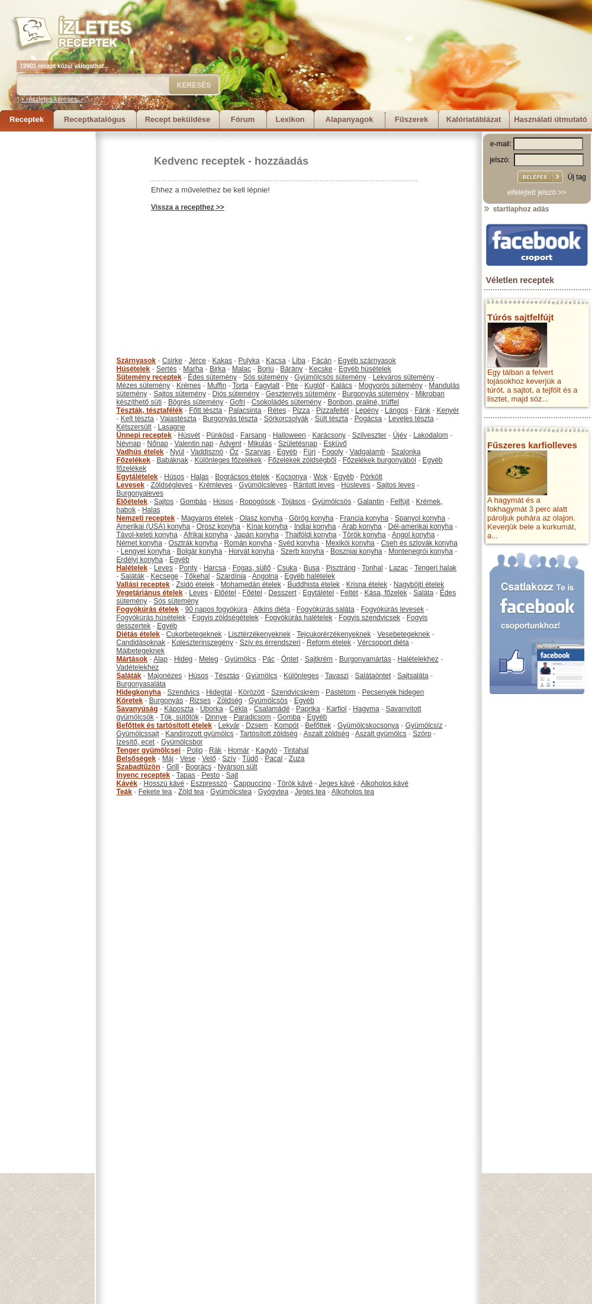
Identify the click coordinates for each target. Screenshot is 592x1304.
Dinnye (216, 717)
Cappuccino (252, 783)
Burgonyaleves (140, 493)
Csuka (287, 568)
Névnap (129, 443)
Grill (172, 767)
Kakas (222, 360)
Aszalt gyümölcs (381, 734)
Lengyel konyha (145, 551)
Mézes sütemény (143, 385)
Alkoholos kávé (384, 783)
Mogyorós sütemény (391, 385)
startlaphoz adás (516, 209)
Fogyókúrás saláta (326, 609)
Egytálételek (137, 477)
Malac (241, 369)
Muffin (216, 385)
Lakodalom (430, 435)
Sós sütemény (265, 377)
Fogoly (332, 452)
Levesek (130, 485)
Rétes (277, 410)
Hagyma (366, 709)
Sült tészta (331, 419)
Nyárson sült (238, 767)
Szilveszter (369, 435)
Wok (320, 477)
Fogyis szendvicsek (369, 618)
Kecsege (165, 576)
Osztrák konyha (193, 543)
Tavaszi (337, 676)
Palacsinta (245, 410)
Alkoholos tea (353, 792)
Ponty (188, 568)
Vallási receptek (143, 584)
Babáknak (172, 460)
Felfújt (400, 501)
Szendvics (184, 692)
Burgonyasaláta (141, 684)
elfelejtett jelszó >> (536, 192)
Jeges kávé (336, 783)
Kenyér (448, 410)
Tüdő (250, 758)
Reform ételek (329, 642)
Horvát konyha (251, 551)
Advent (230, 443)
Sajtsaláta (413, 676)
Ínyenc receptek (143, 775)
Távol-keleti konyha (147, 535)
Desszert (282, 593)
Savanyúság (137, 709)
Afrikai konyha (206, 535)
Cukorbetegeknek (194, 634)
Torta (241, 385)
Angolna (265, 576)
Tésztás (226, 676)
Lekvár (229, 725)
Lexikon (289, 119)
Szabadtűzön (138, 767)
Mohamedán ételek (251, 584)
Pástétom (341, 692)
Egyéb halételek (310, 576)
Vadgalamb (367, 452)
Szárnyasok (136, 360)
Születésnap (297, 443)
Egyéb (287, 452)
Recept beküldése (178, 119)
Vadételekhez (138, 667)
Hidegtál (219, 692)
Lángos (396, 410)
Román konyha (248, 543)
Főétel (252, 593)
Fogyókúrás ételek (148, 609)
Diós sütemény (236, 394)
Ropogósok (258, 501)
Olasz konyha (261, 518)
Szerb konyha (302, 551)
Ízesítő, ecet (136, 742)
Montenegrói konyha (420, 551)
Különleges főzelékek (228, 460)
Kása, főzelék (385, 593)
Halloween (289, 435)
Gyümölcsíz (424, 725)
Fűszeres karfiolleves (532, 445)
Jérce (197, 360)
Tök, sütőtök (179, 717)
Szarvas (258, 452)
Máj (167, 758)
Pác (268, 659)
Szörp (422, 734)
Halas (200, 477)
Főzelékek (133, 460)
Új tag (577, 177)
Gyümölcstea (231, 792)
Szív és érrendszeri (270, 642)
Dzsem (257, 725)
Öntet (289, 659)
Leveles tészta (411, 419)
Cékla (238, 709)
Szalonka (405, 452)
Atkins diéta (271, 609)
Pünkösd (220, 435)
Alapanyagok (350, 119)
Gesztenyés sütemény (301, 394)
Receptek (26, 119)
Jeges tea (310, 792)
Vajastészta (178, 419)
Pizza (301, 410)
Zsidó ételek (195, 584)
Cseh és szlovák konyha (419, 543)
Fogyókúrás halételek (298, 618)
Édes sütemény (212, 377)
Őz (234, 452)
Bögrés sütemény (195, 402)
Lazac (398, 568)
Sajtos (163, 501)
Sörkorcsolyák (286, 419)
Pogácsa (368, 419)
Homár (238, 750)
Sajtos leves (396, 485)
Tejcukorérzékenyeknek (334, 634)
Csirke (172, 360)
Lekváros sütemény (403, 377)
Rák (215, 750)
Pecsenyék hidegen (393, 692)
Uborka (211, 709)
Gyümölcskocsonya (368, 725)
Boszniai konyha (356, 551)
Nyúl (177, 452)
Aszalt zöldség (326, 734)
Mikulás (259, 443)
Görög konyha (311, 518)
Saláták (132, 576)
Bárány (291, 369)
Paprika (308, 709)
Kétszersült (134, 427)
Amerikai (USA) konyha (154, 526)
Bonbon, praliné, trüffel (363, 402)
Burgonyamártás (365, 659)
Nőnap (157, 443)
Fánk (422, 410)
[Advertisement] (47, 309)
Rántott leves (313, 485)
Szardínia (231, 576)
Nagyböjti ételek (419, 584)
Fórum (243, 119)
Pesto (210, 775)
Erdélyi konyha (140, 559)
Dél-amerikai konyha (420, 526)
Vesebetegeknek (403, 634)
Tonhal (372, 568)
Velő (208, 758)
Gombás (193, 501)
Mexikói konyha (350, 543)
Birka (218, 369)
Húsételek (133, 369)
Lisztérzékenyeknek (259, 634)
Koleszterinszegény (202, 642)
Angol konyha (413, 535)
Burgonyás (166, 700)
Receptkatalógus (95, 119)
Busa (312, 568)
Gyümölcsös (331, 501)
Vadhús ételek (140, 452)
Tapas (185, 775)
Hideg (183, 659)
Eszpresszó (209, 783)
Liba (298, 360)
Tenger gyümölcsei (149, 750)
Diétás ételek (138, 634)
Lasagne (171, 427)
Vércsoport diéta (382, 642)
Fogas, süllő (252, 568)
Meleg (208, 659)
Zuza (297, 758)
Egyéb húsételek (365, 369)
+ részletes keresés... (51, 98)
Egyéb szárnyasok (367, 360)
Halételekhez (417, 659)
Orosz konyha (218, 526)
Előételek (132, 501)
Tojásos (294, 501)
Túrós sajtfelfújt (520, 317)
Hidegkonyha (139, 692)
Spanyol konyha (420, 518)
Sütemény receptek (149, 377)
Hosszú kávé (164, 783)
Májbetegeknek (141, 651)
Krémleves (216, 485)
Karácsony (329, 435)
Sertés (166, 369)
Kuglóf (314, 385)
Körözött (252, 692)
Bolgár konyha (200, 551)
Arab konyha (361, 526)
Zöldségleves (172, 485)
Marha (193, 369)
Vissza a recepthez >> (187, 207)
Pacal (273, 758)
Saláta (423, 593)
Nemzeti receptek (146, 518)
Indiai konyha (315, 526)
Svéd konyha (298, 543)
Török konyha (364, 535)
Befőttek (318, 725)
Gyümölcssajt (138, 734)
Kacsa (275, 360)
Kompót (286, 725)
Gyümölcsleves (263, 485)
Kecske (320, 369)
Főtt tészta (205, 410)
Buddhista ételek (313, 584)
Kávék (127, 783)
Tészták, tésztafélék (150, 410)
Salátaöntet (373, 676)
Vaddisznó (207, 452)
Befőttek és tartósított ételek (164, 725)
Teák (124, 792)
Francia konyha (364, 518)
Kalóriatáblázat (473, 119)
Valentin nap (194, 443)
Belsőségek (136, 758)
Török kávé (294, 783)
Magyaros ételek (207, 518)
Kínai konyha (267, 526)
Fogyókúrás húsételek (151, 618)
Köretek (130, 700)
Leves (163, 568)
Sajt (232, 775)
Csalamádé (272, 709)
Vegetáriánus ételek (150, 593)
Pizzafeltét (332, 410)
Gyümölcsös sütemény (330, 377)
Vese (188, 758)
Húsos (174, 477)
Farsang (253, 435)
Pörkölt (371, 477)
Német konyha (139, 543)
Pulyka (249, 360)
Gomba (288, 717)
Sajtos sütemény (179, 394)
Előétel (225, 593)
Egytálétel (318, 593)
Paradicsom (252, 717)
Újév (399, 435)
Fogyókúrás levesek (392, 609)
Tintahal (296, 750)
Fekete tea (155, 792)
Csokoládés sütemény (286, 402)
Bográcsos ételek (242, 477)
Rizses (200, 700)
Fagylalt (267, 385)
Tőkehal (197, 576)
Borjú (266, 369)
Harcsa (215, 568)
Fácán (322, 360)
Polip (195, 750)
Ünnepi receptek (144, 435)
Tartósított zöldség (268, 734)
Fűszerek (411, 119)
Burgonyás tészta (230, 419)
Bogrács (198, 767)
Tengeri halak (435, 568)
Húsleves (355, 485)
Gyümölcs (240, 659)
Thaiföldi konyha (310, 535)
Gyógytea (273, 792)
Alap (160, 659)
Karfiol (336, 709)
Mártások (132, 659)
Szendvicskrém (295, 692)
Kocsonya (291, 477)
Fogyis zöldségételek (225, 618)
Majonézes (164, 676)
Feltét (349, 593)
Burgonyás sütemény (375, 394)
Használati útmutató (550, 119)
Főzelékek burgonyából (379, 460)
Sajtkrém (319, 659)
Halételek (132, 568)
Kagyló (267, 750)
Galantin (371, 501)
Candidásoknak (141, 642)
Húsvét (189, 435)
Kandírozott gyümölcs (199, 734)
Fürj (309, 452)
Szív (229, 758)
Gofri (237, 402)
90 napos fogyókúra (216, 609)
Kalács (341, 385)
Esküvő (335, 443)
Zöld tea (191, 792)
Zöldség (230, 700)
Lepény (366, 410)
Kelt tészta (137, 419)
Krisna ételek (366, 584)
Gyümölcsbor (182, 742)
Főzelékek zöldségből (302, 460)
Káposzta (179, 709)
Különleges (301, 676)
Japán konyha (256, 535)
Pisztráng (341, 568)
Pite (292, 385)
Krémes (188, 385)
